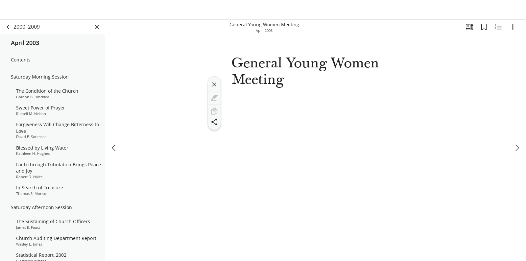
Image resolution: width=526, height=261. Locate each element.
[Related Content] (498, 31)
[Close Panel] (97, 31)
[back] (8, 31)
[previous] (114, 137)
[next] (516, 137)
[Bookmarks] (483, 31)
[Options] (512, 31)
